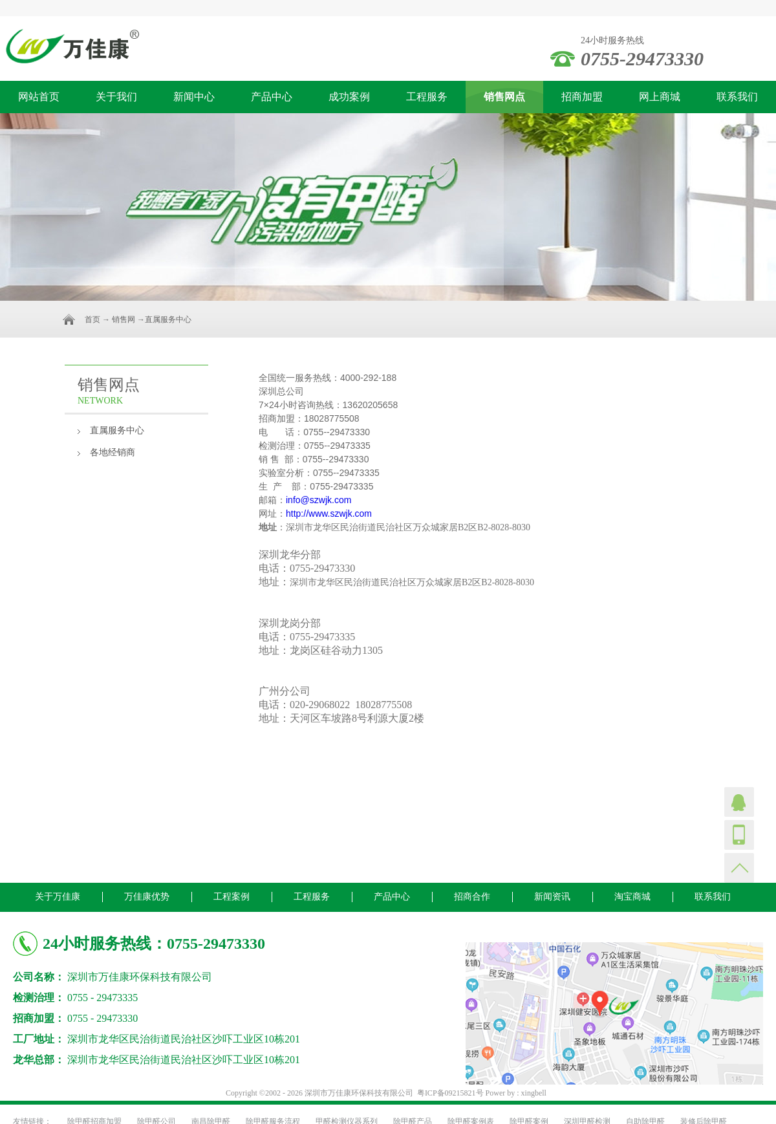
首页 (92, 319)
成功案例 (349, 96)
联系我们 (737, 96)
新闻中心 (194, 96)
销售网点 (504, 96)
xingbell (533, 1092)
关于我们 (116, 96)
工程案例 (231, 897)
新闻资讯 (552, 897)
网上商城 (659, 96)
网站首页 (38, 96)
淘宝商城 (632, 897)
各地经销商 (112, 452)
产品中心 (271, 96)
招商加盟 (582, 96)
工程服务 (426, 96)
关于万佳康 (57, 897)
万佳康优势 (146, 897)
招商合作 (472, 897)
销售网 (123, 319)
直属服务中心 (117, 430)
